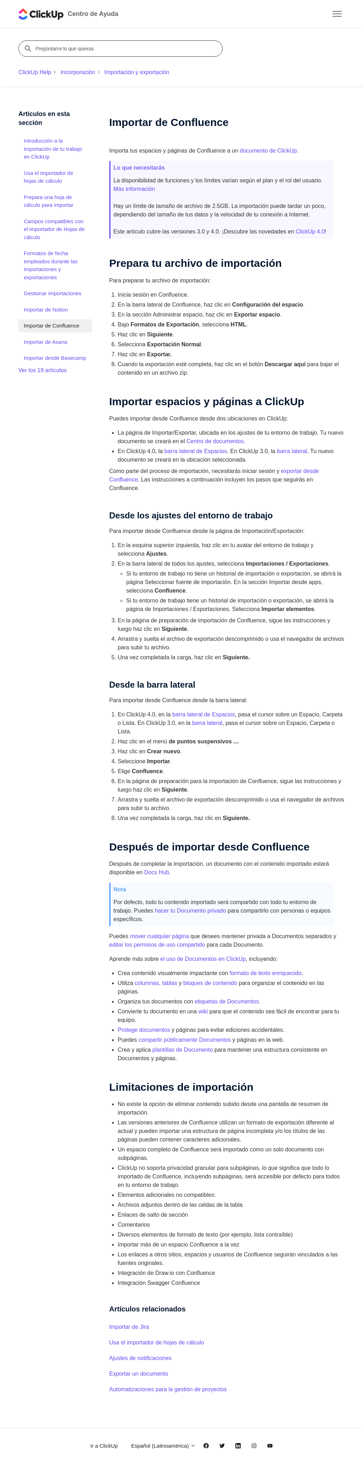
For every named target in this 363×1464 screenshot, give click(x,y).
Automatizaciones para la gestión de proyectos (168, 1389)
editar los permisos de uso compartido (157, 945)
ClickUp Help (34, 72)
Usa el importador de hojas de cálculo (156, 1342)
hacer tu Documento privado (190, 911)
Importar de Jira (129, 1327)
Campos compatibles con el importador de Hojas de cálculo (54, 229)
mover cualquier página (159, 936)
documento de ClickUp (268, 151)
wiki (203, 1011)
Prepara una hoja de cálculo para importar (48, 201)
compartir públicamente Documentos (185, 1040)
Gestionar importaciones (53, 293)
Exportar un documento (138, 1374)
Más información (134, 189)
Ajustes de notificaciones (140, 1358)
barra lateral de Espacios (195, 451)
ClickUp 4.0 (310, 232)
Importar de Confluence (51, 326)
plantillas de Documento (182, 1050)
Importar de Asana (45, 342)
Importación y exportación (136, 72)
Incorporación (78, 72)
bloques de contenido (210, 983)
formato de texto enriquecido (266, 973)
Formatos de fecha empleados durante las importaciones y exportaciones (51, 265)
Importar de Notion (46, 310)
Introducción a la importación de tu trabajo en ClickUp (53, 149)
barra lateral (292, 451)
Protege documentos (144, 1030)
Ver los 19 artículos (42, 370)
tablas (169, 983)
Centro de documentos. (215, 441)
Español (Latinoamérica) (163, 1446)
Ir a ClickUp (104, 1446)
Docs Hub (156, 872)
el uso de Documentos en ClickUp (203, 959)
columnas (147, 983)
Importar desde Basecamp (55, 358)
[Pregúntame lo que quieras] (121, 48)
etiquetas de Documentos (227, 1001)
